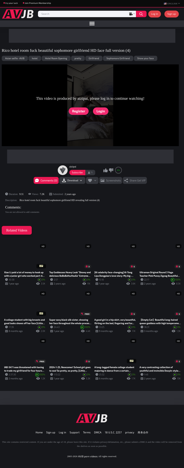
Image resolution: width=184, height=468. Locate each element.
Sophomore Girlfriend (118, 58)
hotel (35, 58)
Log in (154, 13)
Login (101, 111)
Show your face (145, 58)
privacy (129, 432)
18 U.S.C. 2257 (113, 432)
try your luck (11, 3)
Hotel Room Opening (56, 58)
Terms (87, 432)
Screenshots (113, 180)
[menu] (92, 23)
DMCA (98, 432)
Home (39, 432)
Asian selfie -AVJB (14, 58)
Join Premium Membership (38, 3)
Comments (12, 207)
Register (78, 111)
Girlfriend (94, 58)
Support (75, 432)
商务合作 (143, 432)
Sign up (171, 13)
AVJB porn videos (88, 456)
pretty (78, 58)
